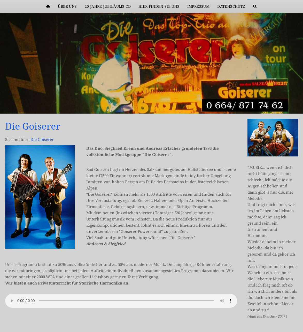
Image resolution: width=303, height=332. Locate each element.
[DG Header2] (295, 105)
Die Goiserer (42, 139)
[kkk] (288, 105)
